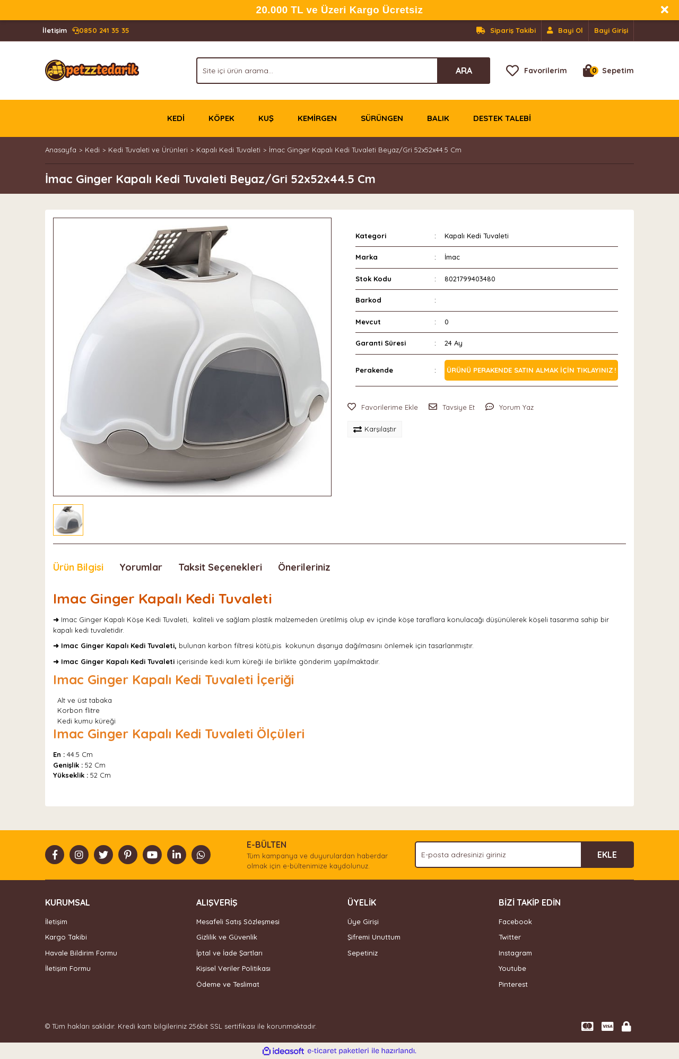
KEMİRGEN (317, 118)
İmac (452, 257)
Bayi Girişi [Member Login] (611, 30)
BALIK (438, 118)
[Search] (343, 70)
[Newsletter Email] (524, 854)
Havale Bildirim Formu (81, 953)
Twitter (510, 937)
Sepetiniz (362, 953)
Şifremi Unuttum (374, 937)
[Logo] (92, 69)
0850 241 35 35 (85, 30)
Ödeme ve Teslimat (227, 984)
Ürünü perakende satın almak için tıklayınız (530, 370)
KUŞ (266, 118)
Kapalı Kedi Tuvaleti (477, 235)
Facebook (515, 921)
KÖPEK (221, 118)
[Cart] (608, 70)
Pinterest (513, 984)
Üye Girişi (363, 921)
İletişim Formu (68, 968)
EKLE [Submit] (607, 854)
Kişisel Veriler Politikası (233, 968)
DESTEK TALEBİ (502, 118)
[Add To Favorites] (382, 407)
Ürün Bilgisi (78, 567)
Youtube (512, 968)
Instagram (515, 953)
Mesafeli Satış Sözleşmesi (238, 921)
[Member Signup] (565, 30)
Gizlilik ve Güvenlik (226, 937)
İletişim (56, 921)
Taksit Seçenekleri (220, 567)
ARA (464, 70)
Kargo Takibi (66, 937)
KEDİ (176, 118)
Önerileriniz (304, 567)
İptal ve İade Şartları (229, 953)
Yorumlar (140, 567)
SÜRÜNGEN (382, 118)
